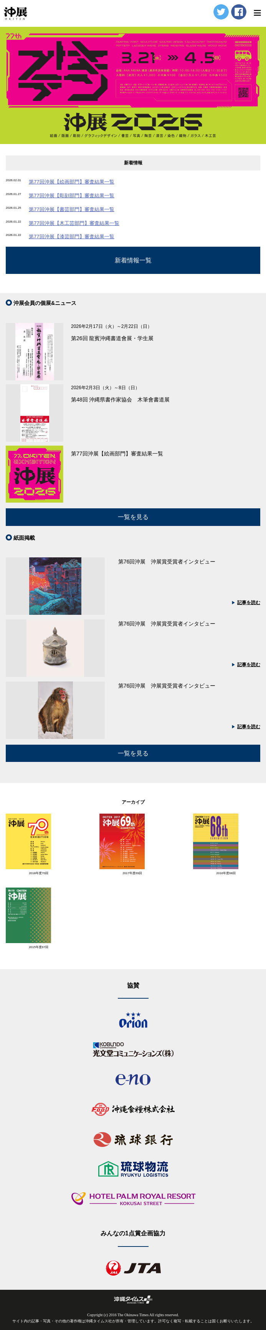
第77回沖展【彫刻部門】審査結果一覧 (71, 195)
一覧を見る (133, 517)
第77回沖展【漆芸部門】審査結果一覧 (71, 236)
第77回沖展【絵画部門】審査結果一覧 (71, 182)
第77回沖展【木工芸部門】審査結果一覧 (74, 223)
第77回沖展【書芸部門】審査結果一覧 (71, 209)
